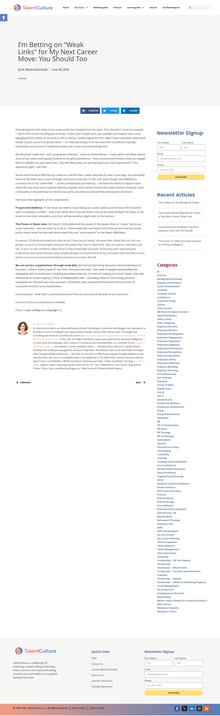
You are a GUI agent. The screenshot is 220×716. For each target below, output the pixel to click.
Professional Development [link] (171, 509)
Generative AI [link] (164, 399)
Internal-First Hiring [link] (168, 447)
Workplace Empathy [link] (168, 608)
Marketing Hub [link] (100, 7)
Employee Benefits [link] (167, 326)
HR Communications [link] (168, 425)
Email (160, 153)
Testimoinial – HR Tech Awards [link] (174, 560)
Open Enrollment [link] (166, 473)
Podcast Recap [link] (165, 498)
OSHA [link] (160, 480)
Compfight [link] (51, 310)
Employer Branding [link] (167, 367)
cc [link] (60, 310)
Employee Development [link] (170, 334)
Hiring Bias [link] (163, 418)
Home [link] (66, 7)
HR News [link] (162, 429)
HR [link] (158, 421)
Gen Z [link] (160, 396)
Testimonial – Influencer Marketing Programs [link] (181, 582)
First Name (163, 142)
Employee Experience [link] (169, 341)
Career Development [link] (168, 286)
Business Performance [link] (169, 283)
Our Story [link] (81, 7)
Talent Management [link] (168, 549)
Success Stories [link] (165, 535)
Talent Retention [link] (166, 553)
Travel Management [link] (168, 586)
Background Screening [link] (169, 279)
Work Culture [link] (164, 604)
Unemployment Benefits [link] (170, 593)
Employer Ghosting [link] (167, 370)
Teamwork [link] (163, 557)
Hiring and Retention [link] (168, 414)
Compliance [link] (163, 297)
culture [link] (161, 305)
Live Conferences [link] (166, 465)
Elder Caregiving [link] (166, 323)
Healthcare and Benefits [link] (170, 407)
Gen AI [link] (160, 392)
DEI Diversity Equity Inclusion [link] (173, 312)
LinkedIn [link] (60, 302)
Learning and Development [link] (172, 462)
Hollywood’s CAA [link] (73, 278)
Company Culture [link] (166, 293)
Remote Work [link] (164, 516)
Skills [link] (160, 527)
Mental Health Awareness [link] (171, 469)
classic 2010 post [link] (115, 232)
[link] (3, 17)
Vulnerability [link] (164, 597)
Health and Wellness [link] (168, 403)
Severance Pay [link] (165, 524)
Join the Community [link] (102, 681)
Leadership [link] (163, 454)
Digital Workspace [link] (167, 315)
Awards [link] (153, 7)
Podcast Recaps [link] (166, 502)
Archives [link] (22, 78)
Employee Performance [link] (170, 348)
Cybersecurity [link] (164, 308)
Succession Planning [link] (168, 538)
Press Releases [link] (165, 505)
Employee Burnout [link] (167, 330)
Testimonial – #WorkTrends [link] (172, 568)
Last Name (187, 142)
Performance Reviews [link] (169, 491)
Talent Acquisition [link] (167, 542)
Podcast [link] (117, 7)
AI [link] (158, 272)
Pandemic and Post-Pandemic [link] (173, 484)
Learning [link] (162, 458)
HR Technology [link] (165, 436)
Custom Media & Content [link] (104, 670)
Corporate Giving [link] (166, 301)
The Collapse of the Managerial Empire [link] (179, 202)
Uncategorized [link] (165, 590)
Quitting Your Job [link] (166, 513)
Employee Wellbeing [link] (168, 363)
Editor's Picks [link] (164, 319)
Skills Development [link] (167, 531)
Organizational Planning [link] (170, 476)
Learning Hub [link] (135, 7)
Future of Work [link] (165, 385)
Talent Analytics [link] (166, 546)
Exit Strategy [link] (164, 378)
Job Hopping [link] (164, 451)
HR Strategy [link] (164, 432)
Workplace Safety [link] (167, 611)
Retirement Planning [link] (168, 520)
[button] (90, 111)
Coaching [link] (162, 290)
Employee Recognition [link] (169, 352)
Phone (160, 165)
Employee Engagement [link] (170, 337)
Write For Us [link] (98, 675)
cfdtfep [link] (36, 310)
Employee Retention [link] (168, 356)
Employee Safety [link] (166, 359)
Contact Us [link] (97, 664)
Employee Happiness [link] (168, 345)
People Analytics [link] (166, 487)
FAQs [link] (94, 658)
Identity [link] (161, 443)
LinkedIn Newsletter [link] (102, 687)
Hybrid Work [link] (163, 440)
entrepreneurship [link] (166, 374)
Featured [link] (162, 381)
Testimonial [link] (163, 564)
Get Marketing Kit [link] (171, 7)
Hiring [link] (160, 410)
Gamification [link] (164, 389)
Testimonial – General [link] (169, 579)
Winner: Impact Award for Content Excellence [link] (182, 600)
